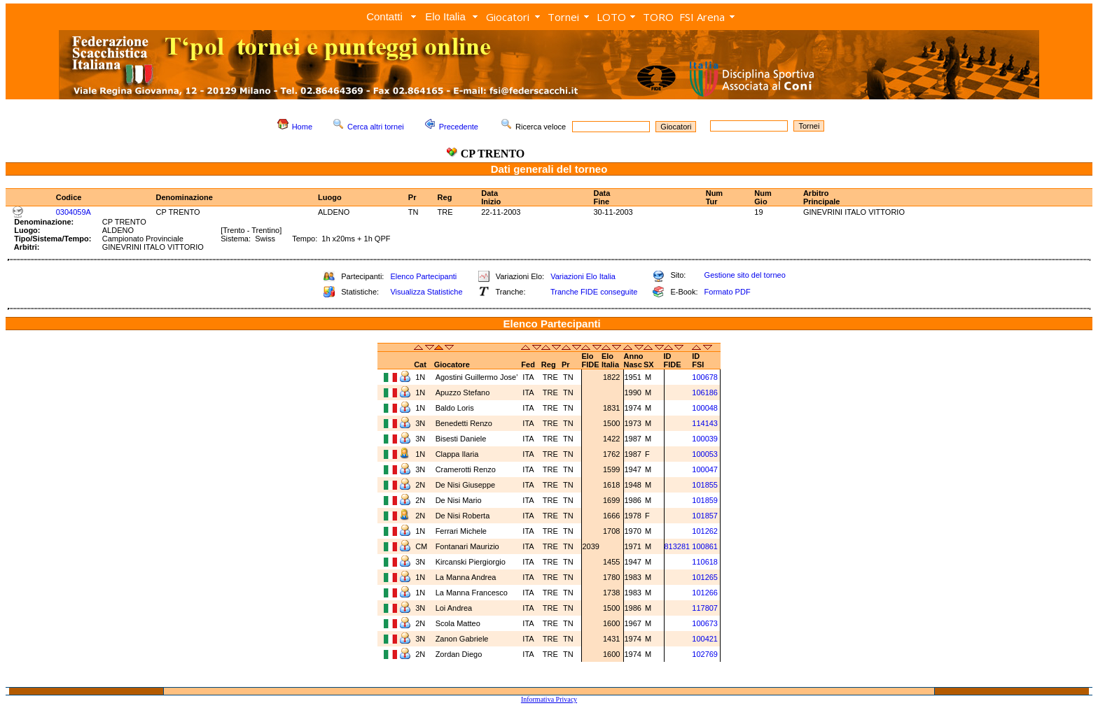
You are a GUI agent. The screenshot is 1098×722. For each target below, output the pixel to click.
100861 (705, 546)
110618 (705, 562)
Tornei (563, 17)
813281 (677, 546)
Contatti (384, 16)
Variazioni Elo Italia (583, 276)
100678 (705, 377)
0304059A (73, 212)
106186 (705, 392)
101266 (705, 592)
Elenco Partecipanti (423, 276)
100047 (705, 469)
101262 (705, 531)
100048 (705, 408)
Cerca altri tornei (375, 126)
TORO (658, 17)
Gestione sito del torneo (745, 275)
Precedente (458, 126)
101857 (705, 515)
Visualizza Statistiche (426, 292)
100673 (705, 623)
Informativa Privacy (549, 699)
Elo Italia (445, 16)
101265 (705, 577)
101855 (705, 485)
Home (302, 126)
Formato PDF (727, 292)
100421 (705, 639)
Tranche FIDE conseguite (593, 292)
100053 (705, 454)
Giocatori (507, 17)
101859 (705, 500)
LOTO (611, 17)
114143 (705, 423)
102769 (705, 654)
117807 (705, 608)
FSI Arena (702, 17)
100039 (705, 438)
